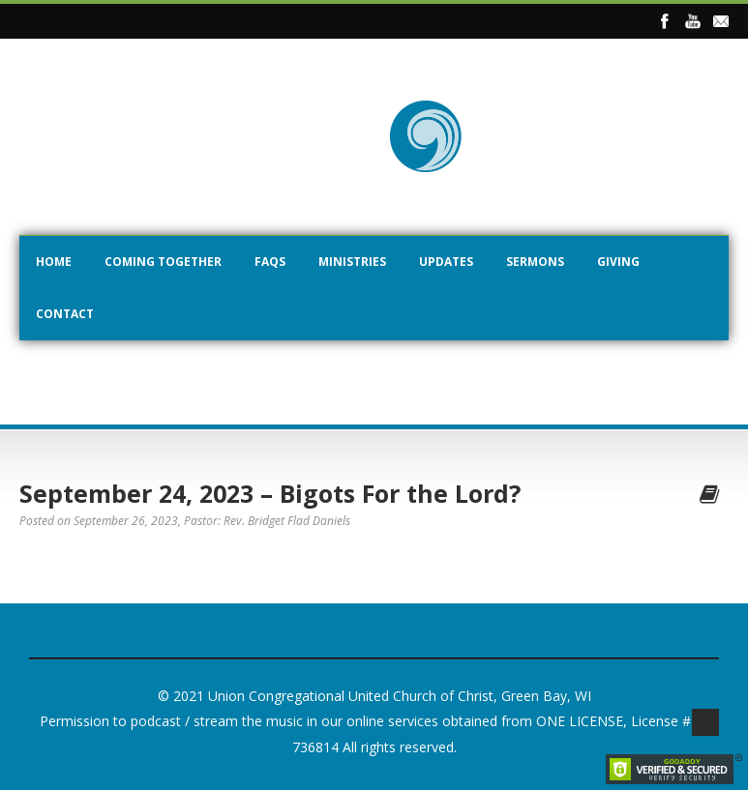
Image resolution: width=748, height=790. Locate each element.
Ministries (352, 261)
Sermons (535, 261)
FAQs (269, 261)
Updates (446, 261)
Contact (65, 314)
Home (54, 261)
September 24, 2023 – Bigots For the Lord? (270, 493)
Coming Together (163, 261)
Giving (618, 261)
